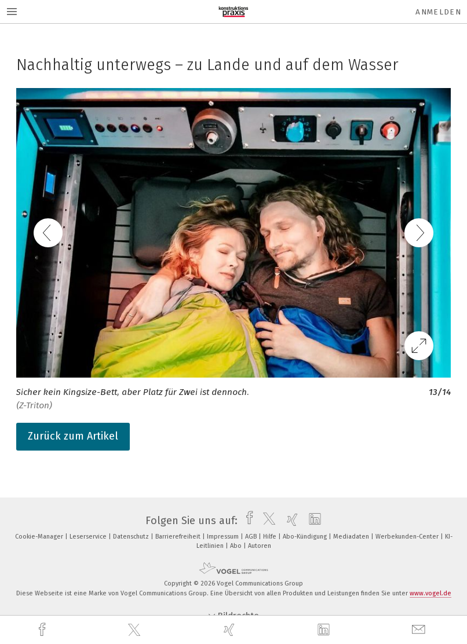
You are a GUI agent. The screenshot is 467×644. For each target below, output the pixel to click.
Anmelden (438, 12)
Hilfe (270, 536)
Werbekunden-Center (407, 536)
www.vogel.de (430, 593)
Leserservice (89, 536)
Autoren (259, 546)
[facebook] (43, 630)
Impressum (223, 536)
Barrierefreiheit (178, 536)
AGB (251, 536)
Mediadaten (352, 536)
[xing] (230, 630)
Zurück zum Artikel (73, 436)
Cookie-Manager (40, 536)
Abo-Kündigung (306, 536)
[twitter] (135, 630)
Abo (236, 546)
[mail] (420, 630)
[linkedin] (325, 630)
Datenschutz (132, 536)
